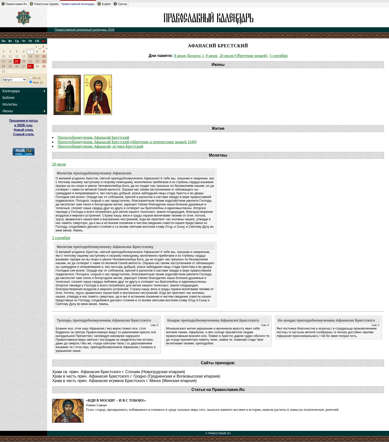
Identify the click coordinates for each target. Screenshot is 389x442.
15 (37, 56)
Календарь (11, 91)
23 (43, 61)
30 (43, 66)
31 (3, 71)
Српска (120, 4)
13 (23, 56)
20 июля (59, 164)
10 (3, 56)
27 (23, 66)
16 (43, 56)
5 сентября (279, 56)
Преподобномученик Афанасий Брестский (93, 137)
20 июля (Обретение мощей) (243, 56)
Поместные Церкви (44, 4)
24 (3, 66)
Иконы (7, 111)
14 (30, 56)
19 (16, 61)
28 (29, 66)
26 (17, 66)
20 (23, 61)
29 (37, 66)
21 (30, 61)
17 (3, 61)
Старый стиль (23, 134)
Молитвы (9, 104)
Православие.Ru (14, 4)
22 (37, 61)
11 (10, 56)
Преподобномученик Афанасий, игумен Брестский (100, 146)
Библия (8, 98)
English (104, 4)
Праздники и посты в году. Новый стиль (23, 125)
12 (17, 56)
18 (10, 61)
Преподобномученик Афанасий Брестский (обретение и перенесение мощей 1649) (127, 142)
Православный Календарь (78, 3)
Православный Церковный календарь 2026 (84, 29)
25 (10, 66)
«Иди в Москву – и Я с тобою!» (116, 400)
